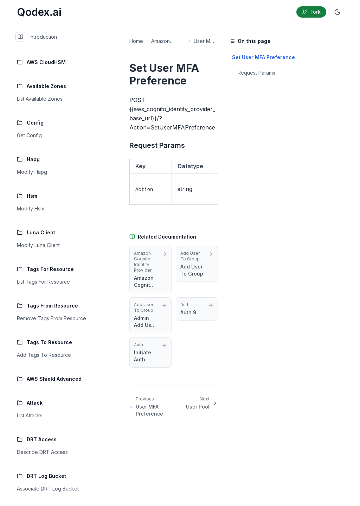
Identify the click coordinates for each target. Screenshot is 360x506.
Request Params (256, 73)
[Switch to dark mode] (337, 12)
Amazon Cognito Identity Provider (161, 41)
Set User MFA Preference (262, 57)
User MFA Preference (205, 41)
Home (136, 41)
